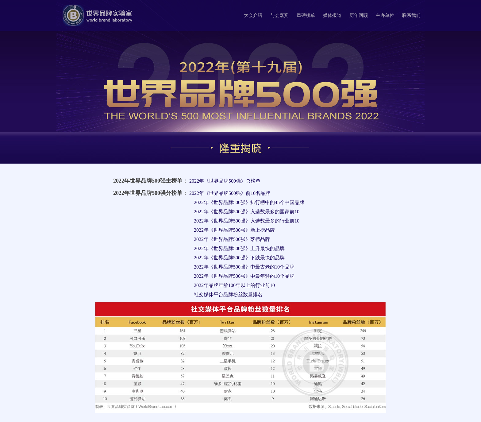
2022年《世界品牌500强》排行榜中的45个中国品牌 (249, 202)
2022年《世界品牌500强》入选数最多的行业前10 (246, 220)
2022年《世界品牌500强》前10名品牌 (229, 193)
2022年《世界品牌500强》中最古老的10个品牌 (244, 266)
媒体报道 (332, 15)
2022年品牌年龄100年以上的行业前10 (234, 285)
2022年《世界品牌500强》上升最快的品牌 (239, 248)
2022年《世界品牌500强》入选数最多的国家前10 (246, 211)
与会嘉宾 (279, 15)
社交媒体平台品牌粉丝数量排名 (228, 294)
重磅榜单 (306, 15)
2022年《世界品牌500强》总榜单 (224, 181)
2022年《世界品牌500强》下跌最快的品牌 (239, 257)
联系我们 (411, 15)
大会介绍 (253, 15)
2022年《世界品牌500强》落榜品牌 (232, 239)
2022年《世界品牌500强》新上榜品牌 (234, 230)
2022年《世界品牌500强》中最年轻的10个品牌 (244, 276)
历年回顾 (358, 15)
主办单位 (385, 15)
